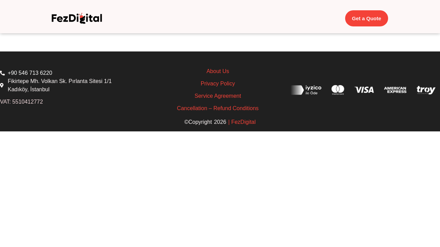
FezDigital (243, 122)
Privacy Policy (218, 83)
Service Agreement (218, 96)
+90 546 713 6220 (30, 73)
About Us (218, 71)
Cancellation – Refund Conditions (217, 108)
